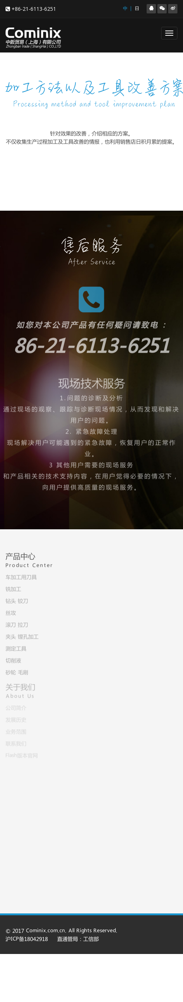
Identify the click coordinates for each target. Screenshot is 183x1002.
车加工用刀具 (21, 576)
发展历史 (16, 718)
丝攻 (11, 612)
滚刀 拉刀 (17, 623)
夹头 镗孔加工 (22, 635)
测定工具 (16, 647)
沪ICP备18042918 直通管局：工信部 (52, 939)
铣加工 (13, 588)
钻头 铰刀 (17, 600)
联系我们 (16, 742)
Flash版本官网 (22, 754)
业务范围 (16, 730)
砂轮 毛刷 (17, 671)
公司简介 (16, 706)
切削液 (13, 659)
